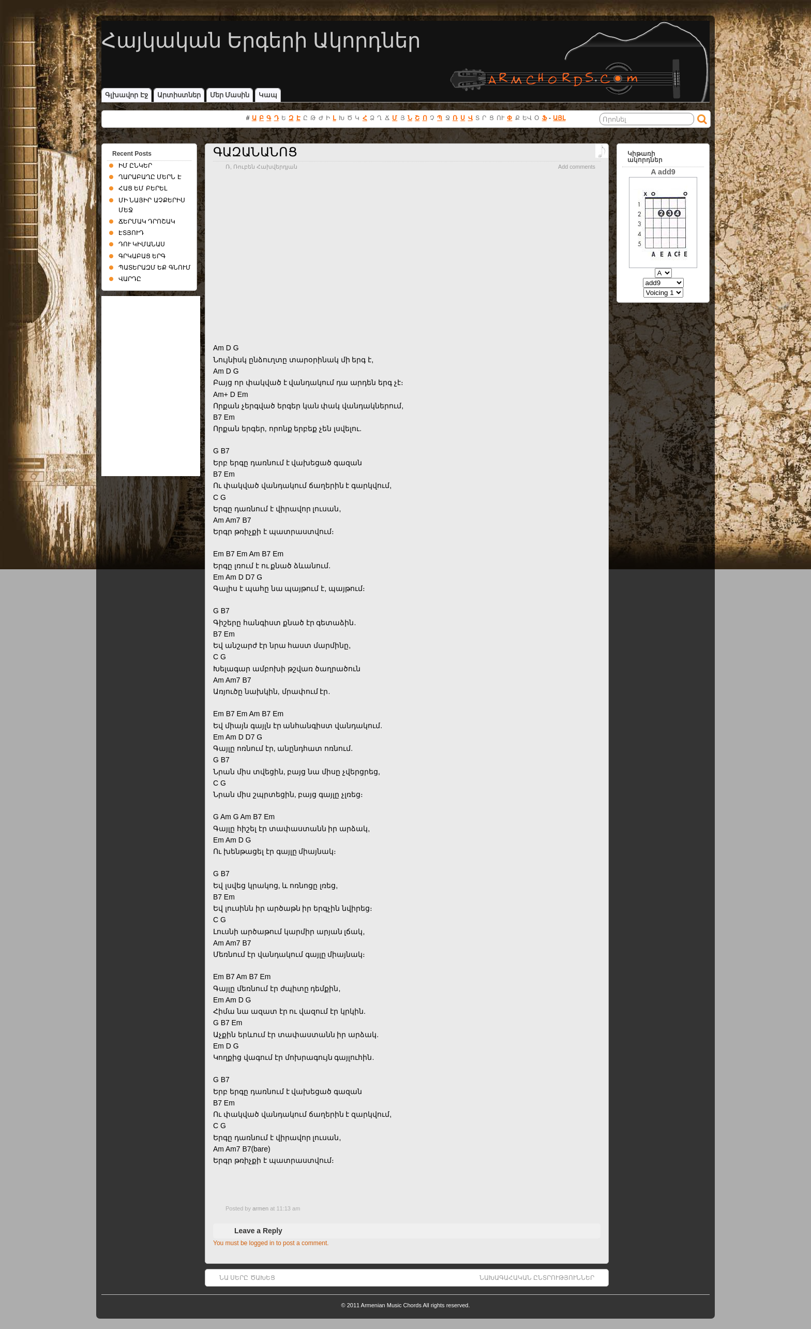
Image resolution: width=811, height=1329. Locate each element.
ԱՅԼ (559, 118)
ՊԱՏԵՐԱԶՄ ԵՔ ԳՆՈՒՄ (154, 267)
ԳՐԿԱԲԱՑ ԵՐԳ (142, 256)
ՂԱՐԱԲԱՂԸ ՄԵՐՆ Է (150, 177)
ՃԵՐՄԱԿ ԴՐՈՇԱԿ (146, 221)
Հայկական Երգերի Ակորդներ (260, 40)
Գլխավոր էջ (126, 95)
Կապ (268, 95)
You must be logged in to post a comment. (271, 1243)
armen (260, 1208)
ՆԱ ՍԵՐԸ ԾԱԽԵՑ (247, 1277)
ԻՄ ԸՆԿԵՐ (135, 165)
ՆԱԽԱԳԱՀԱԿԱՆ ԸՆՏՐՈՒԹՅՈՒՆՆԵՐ (536, 1277)
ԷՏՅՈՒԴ (131, 233)
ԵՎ (527, 118)
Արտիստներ (179, 95)
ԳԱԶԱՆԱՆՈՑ (255, 152)
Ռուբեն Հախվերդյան (265, 167)
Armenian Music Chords (391, 1305)
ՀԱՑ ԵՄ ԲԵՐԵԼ (142, 188)
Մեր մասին (230, 95)
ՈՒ (500, 118)
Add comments (576, 167)
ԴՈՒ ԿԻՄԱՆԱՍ (141, 244)
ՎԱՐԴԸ (129, 279)
